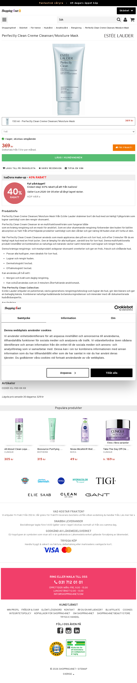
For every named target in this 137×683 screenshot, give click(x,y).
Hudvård (48, 28)
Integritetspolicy (20, 613)
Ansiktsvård (62, 28)
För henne (36, 28)
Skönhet (23, 28)
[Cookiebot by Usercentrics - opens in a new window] (117, 308)
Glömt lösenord (51, 610)
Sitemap (82, 669)
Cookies (127, 610)
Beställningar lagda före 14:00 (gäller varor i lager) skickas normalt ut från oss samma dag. (68, 523)
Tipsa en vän (74, 168)
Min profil (13, 610)
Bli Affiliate (113, 610)
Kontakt (69, 610)
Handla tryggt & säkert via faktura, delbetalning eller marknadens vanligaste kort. (68, 545)
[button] (132, 19)
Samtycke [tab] (23, 318)
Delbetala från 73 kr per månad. (19, 149)
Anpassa (68, 372)
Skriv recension (50, 168)
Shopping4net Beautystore (113, 613)
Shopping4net (9, 28)
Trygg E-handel (69, 617)
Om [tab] (113, 318)
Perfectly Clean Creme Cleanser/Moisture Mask (107, 28)
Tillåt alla (111, 372)
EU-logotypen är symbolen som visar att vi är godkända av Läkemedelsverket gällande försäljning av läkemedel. (68, 532)
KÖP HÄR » (33, 196)
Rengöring (76, 28)
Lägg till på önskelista (19, 168)
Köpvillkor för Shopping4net (52, 613)
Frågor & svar (30, 610)
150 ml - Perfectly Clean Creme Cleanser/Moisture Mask (68, 121)
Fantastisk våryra (51, 3)
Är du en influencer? (90, 610)
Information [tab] (68, 318)
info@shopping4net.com (68, 594)
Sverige (68, 674)
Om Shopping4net (83, 613)
